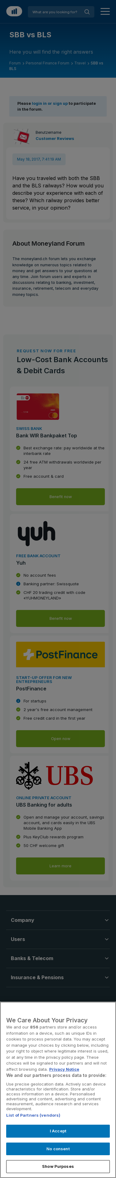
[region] (58, 1090)
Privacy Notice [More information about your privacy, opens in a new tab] (64, 1069)
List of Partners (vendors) (33, 1115)
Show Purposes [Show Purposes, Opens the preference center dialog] (58, 1166)
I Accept (58, 1130)
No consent (57, 1148)
